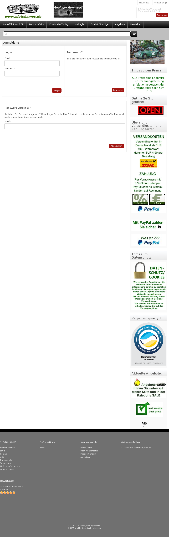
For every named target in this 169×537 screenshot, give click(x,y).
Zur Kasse (162, 15)
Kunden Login (160, 2)
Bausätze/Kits (36, 24)
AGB (2, 456)
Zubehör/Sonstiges (100, 24)
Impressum (5, 463)
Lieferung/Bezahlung (10, 466)
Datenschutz (6, 460)
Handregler (79, 24)
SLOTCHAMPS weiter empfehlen (136, 447)
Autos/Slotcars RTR (13, 24)
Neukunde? (145, 2)
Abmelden (85, 456)
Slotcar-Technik (7, 447)
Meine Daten (86, 447)
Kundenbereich (88, 442)
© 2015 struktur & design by (84, 528)
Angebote (120, 24)
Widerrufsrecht (7, 469)
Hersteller (135, 24)
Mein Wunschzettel (89, 450)
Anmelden (118, 90)
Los (133, 33)
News (42, 447)
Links (2, 450)
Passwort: (9, 69)
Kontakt (3, 453)
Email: (7, 58)
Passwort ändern (88, 453)
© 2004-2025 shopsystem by (84, 525)
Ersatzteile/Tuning (58, 24)
